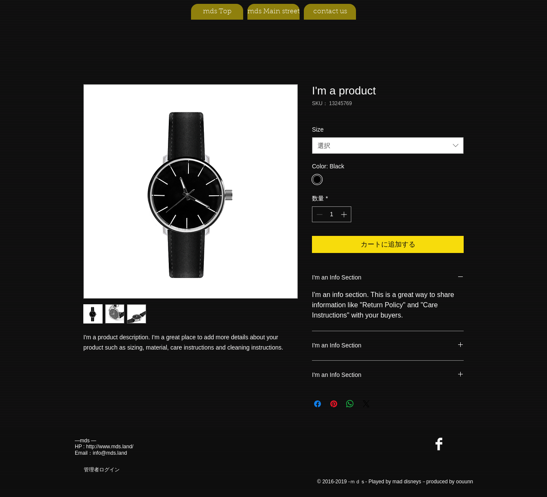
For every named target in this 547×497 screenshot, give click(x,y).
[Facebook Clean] (438, 444)
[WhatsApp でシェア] (350, 404)
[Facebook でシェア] (317, 404)
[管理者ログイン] (101, 470)
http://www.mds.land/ (109, 447)
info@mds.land (110, 453)
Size (317, 129)
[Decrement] (318, 214)
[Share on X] (366, 404)
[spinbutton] (331, 214)
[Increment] (344, 214)
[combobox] (388, 145)
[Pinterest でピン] (334, 404)
